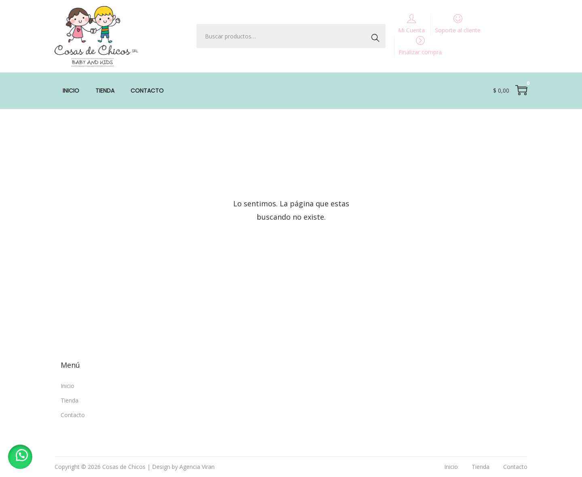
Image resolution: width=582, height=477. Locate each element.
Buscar (377, 35)
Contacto (73, 415)
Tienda (69, 400)
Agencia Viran (197, 467)
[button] (20, 457)
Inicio (67, 386)
